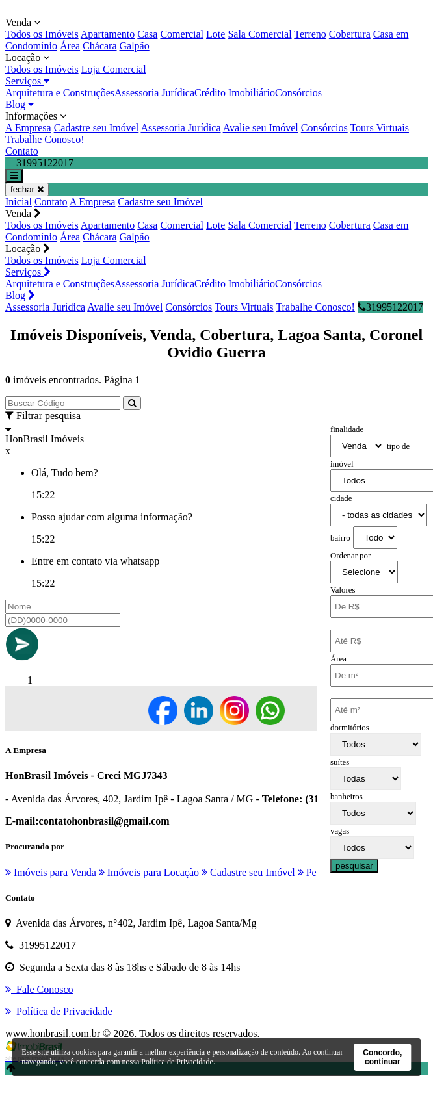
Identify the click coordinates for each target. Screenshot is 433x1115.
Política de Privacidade (177, 1061)
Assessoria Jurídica (154, 92)
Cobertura (350, 34)
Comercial (181, 34)
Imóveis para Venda (50, 872)
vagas (339, 831)
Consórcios (298, 92)
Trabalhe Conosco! (45, 139)
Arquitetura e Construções (59, 92)
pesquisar (354, 866)
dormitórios (349, 727)
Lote (215, 34)
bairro (340, 538)
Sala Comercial (259, 34)
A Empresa (28, 127)
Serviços (27, 80)
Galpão (135, 45)
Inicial (18, 201)
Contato (21, 151)
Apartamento (108, 34)
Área (70, 45)
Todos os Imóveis (42, 34)
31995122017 (390, 307)
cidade (341, 498)
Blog (19, 104)
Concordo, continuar (382, 1057)
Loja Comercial (113, 69)
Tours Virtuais (379, 127)
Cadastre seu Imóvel (96, 127)
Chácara (99, 45)
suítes (339, 762)
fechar (27, 189)
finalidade (346, 429)
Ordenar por (350, 555)
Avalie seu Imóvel (260, 127)
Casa (147, 34)
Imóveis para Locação (149, 872)
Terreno (310, 34)
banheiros (346, 796)
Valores (342, 590)
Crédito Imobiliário (234, 92)
